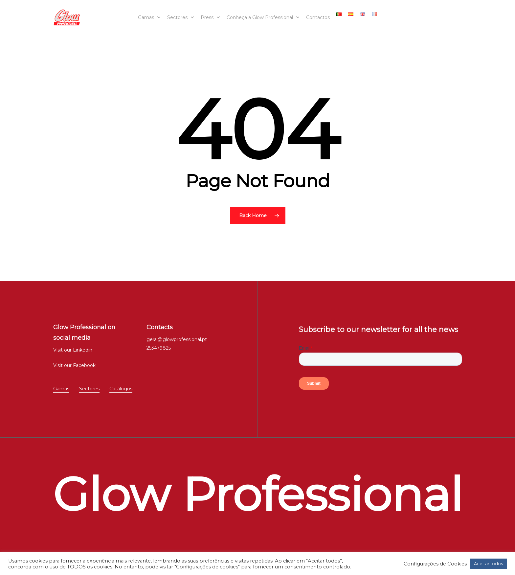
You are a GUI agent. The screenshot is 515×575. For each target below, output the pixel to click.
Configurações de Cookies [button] (435, 564)
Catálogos (120, 389)
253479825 (158, 348)
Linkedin (82, 350)
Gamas (61, 389)
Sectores (89, 389)
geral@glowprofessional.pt (176, 339)
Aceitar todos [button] (488, 563)
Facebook (84, 365)
